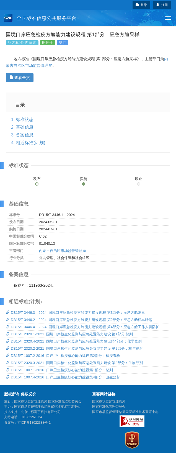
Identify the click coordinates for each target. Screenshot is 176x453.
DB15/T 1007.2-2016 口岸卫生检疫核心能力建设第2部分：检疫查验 (63, 356)
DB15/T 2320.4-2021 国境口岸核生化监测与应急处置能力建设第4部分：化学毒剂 (74, 341)
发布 (37, 179)
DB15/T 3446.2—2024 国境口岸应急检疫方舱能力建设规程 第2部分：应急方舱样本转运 (79, 320)
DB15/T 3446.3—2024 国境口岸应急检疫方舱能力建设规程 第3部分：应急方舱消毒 (75, 312)
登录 (141, 5)
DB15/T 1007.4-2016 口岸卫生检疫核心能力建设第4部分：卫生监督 (63, 377)
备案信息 (24, 135)
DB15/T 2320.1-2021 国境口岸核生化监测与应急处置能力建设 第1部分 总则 (69, 334)
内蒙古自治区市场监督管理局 (62, 251)
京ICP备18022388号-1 (34, 423)
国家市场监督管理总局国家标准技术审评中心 (125, 412)
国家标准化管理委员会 (108, 407)
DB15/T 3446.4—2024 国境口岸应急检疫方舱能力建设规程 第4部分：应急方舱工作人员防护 (82, 327)
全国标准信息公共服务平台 (40, 18)
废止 (139, 179)
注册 (162, 5)
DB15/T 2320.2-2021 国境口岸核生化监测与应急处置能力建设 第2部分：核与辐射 (74, 348)
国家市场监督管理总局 (108, 401)
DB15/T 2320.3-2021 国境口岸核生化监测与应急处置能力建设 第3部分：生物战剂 (74, 363)
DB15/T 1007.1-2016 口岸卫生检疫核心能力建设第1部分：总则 (59, 370)
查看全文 (20, 77)
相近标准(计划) (30, 142)
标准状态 (24, 119)
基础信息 (24, 127)
